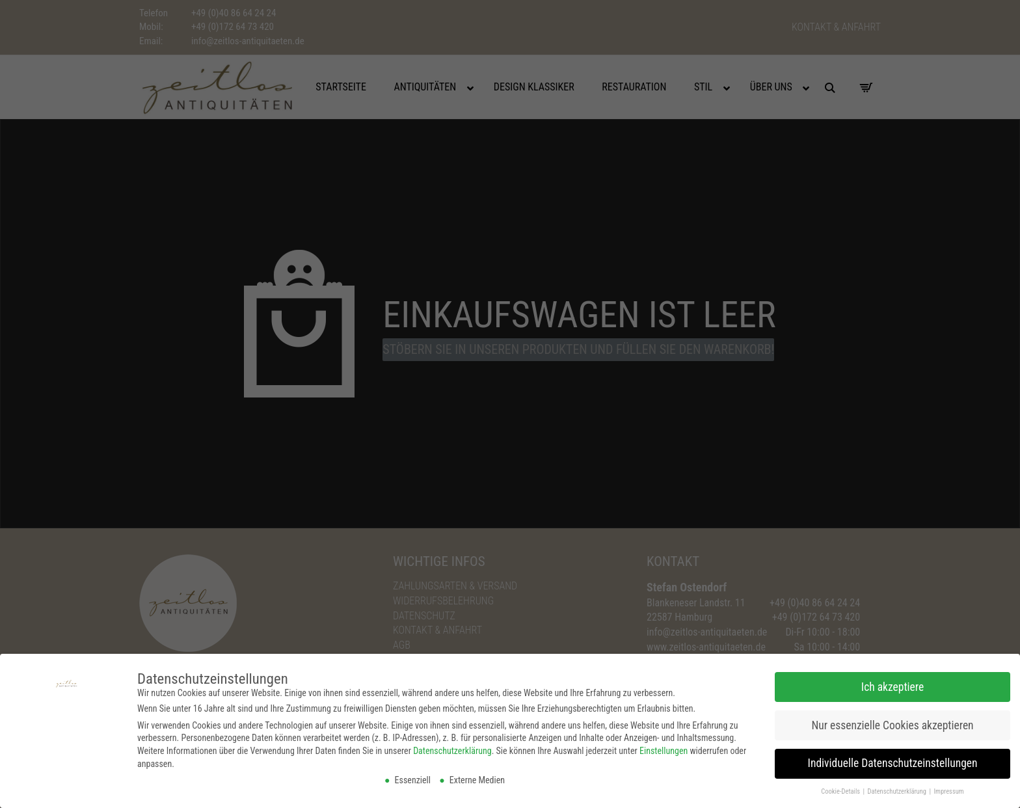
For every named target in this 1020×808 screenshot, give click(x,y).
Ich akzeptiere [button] (892, 685)
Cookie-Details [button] (841, 790)
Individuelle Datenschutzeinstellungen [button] (893, 761)
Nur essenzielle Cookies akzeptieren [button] (892, 723)
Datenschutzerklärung (452, 749)
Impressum (948, 790)
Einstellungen (663, 749)
